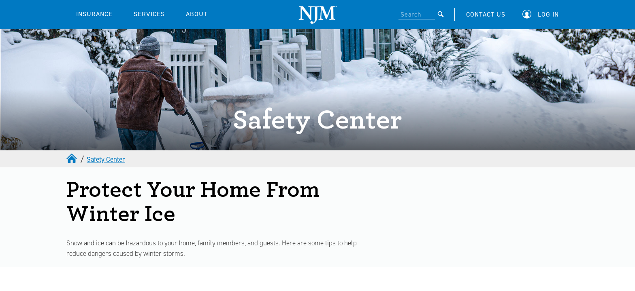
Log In (548, 14)
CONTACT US (485, 14)
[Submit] (441, 14)
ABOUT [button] (196, 14)
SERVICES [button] (149, 14)
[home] (72, 159)
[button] (543, 14)
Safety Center (106, 159)
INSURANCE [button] (94, 14)
